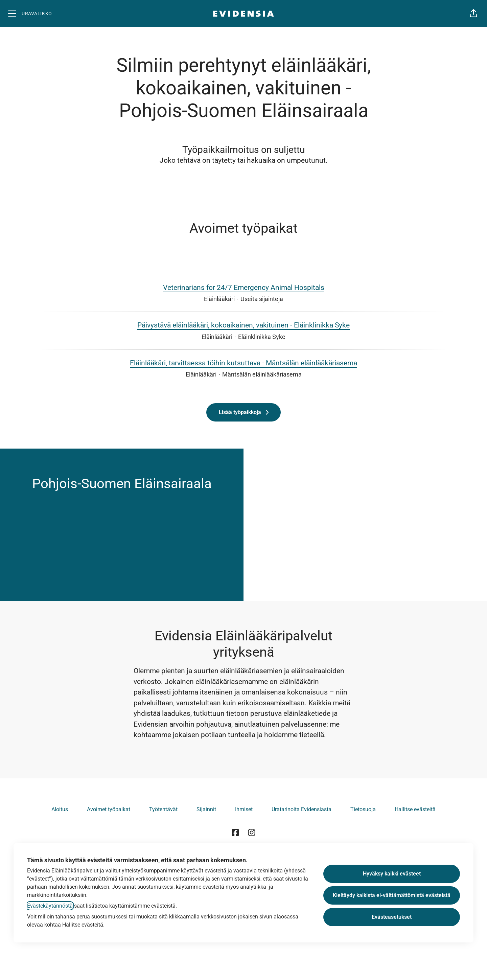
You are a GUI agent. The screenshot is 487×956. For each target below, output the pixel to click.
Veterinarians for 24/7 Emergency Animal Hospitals (243, 287)
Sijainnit (206, 809)
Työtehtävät (163, 809)
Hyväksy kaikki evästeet (392, 873)
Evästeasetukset (392, 917)
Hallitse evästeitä (415, 809)
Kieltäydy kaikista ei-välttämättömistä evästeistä (391, 895)
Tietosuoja (363, 809)
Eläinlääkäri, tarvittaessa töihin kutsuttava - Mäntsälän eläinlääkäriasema (243, 363)
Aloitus (59, 809)
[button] (473, 13)
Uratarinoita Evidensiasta (301, 809)
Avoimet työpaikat (108, 809)
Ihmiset (244, 809)
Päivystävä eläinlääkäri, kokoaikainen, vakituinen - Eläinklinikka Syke (243, 325)
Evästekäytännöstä (50, 906)
